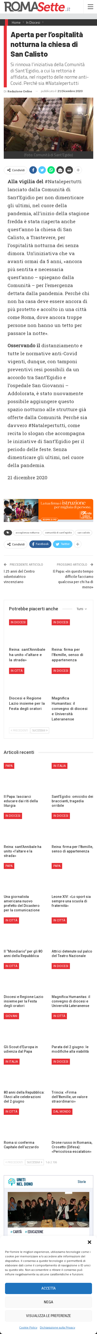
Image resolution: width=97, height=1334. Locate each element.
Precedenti (19, 730)
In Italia (59, 766)
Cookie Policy (28, 1327)
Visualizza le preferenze (48, 1316)
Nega (48, 1302)
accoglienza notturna (27, 532)
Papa (9, 766)
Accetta (48, 1288)
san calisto (83, 532)
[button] (89, 1242)
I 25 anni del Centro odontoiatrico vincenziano (19, 576)
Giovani (11, 1016)
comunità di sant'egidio (58, 532)
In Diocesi (18, 622)
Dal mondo (62, 1111)
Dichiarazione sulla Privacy (57, 1327)
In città (17, 670)
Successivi (39, 730)
